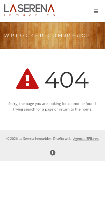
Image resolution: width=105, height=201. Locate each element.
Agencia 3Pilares (86, 138)
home (86, 109)
